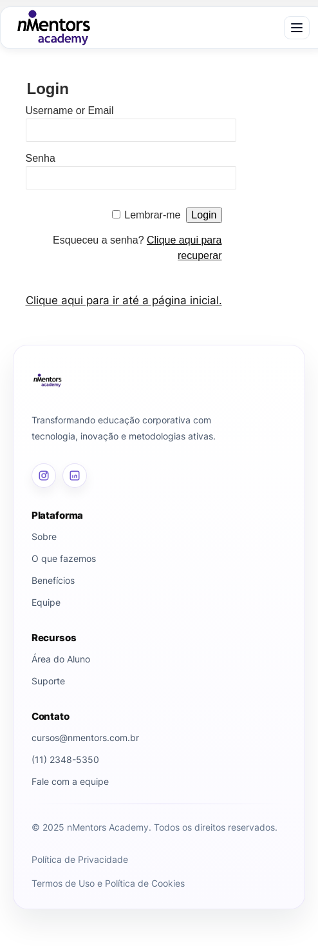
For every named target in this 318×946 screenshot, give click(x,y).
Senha (40, 158)
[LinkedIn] (74, 475)
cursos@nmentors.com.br (85, 737)
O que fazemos (64, 558)
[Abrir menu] (297, 27)
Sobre (44, 536)
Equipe (46, 602)
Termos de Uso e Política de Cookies (108, 883)
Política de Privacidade (80, 859)
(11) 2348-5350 (65, 759)
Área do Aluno (61, 658)
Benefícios (53, 580)
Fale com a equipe (70, 781)
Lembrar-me (152, 214)
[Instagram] (44, 475)
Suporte (48, 680)
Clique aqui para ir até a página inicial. (124, 300)
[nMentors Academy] (53, 28)
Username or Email (70, 110)
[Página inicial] (159, 380)
